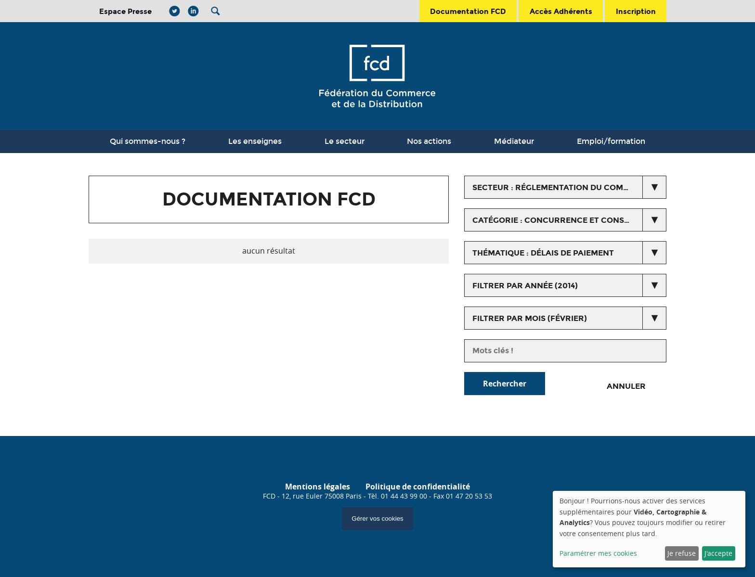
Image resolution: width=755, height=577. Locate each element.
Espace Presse (125, 11)
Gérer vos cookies (377, 518)
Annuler (626, 386)
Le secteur (344, 141)
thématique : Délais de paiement (543, 252)
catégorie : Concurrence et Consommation (569, 220)
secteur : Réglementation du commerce (561, 187)
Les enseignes (255, 141)
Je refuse (681, 553)
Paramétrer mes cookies (598, 553)
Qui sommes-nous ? (147, 141)
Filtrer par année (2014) (525, 285)
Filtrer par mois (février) (529, 318)
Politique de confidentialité (417, 486)
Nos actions (429, 141)
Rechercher (504, 383)
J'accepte (718, 553)
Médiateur (514, 141)
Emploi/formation (611, 141)
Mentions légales (317, 486)
